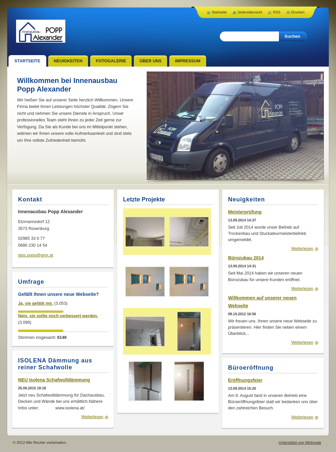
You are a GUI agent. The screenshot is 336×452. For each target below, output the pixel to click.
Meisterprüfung (245, 212)
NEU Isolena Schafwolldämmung (54, 379)
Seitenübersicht (250, 12)
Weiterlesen (302, 248)
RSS (276, 12)
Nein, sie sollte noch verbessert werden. (58, 315)
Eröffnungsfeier (245, 380)
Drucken (298, 12)
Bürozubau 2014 (246, 257)
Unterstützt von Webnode (300, 442)
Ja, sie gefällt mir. (35, 303)
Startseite (219, 12)
